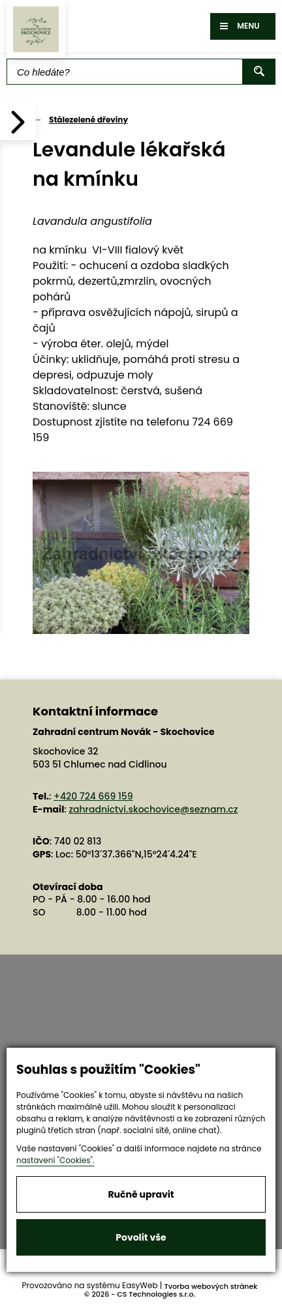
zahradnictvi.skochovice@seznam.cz (153, 809)
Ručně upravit (141, 1194)
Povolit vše (141, 1237)
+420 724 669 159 (93, 796)
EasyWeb (140, 1285)
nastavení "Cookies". (55, 1160)
